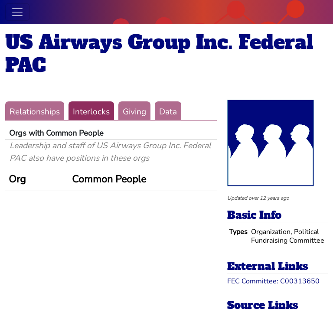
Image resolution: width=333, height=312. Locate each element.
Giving (134, 111)
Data (168, 111)
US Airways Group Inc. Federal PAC (159, 53)
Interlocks (91, 111)
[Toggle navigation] (17, 12)
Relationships (35, 111)
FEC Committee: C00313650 (273, 281)
